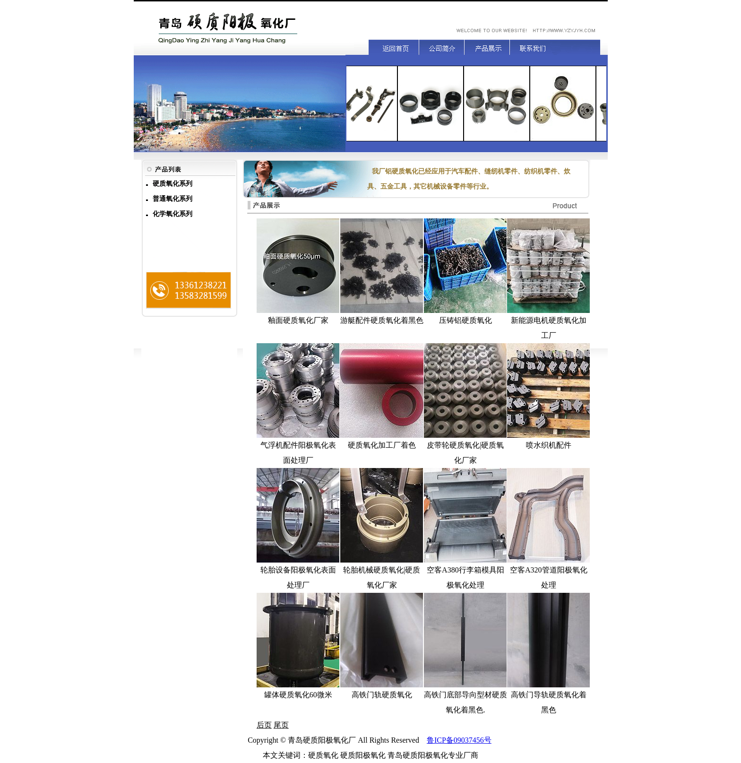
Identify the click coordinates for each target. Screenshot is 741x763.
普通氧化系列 (172, 198)
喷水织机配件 (548, 445)
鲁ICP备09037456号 (459, 740)
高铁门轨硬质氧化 (382, 695)
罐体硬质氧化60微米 (298, 695)
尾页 (281, 725)
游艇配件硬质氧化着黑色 (381, 320)
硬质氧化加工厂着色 (382, 445)
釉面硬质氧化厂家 (298, 320)
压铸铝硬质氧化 (465, 320)
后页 (264, 725)
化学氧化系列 (172, 213)
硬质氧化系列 (172, 183)
